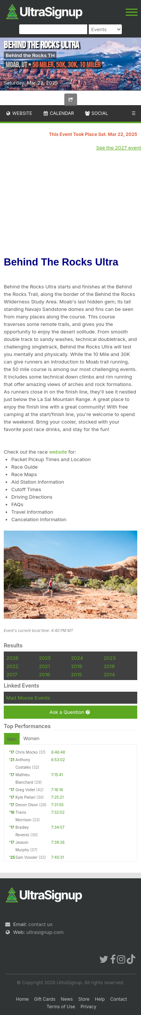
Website (18, 113)
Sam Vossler (26, 857)
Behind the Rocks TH (30, 55)
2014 (109, 674)
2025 (45, 658)
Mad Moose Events (28, 698)
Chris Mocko (26, 752)
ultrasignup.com (45, 932)
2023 (110, 658)
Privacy (88, 1006)
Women (31, 738)
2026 (12, 658)
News (67, 999)
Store (83, 999)
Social (96, 113)
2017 (11, 674)
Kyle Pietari (25, 797)
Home (22, 999)
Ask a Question (69, 712)
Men (12, 739)
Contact (118, 999)
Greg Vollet (25, 789)
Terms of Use (61, 1006)
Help (100, 999)
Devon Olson (26, 804)
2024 (77, 658)
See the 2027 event (118, 148)
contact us (40, 924)
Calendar (58, 113)
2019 (76, 666)
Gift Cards (45, 999)
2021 (44, 666)
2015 (76, 674)
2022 (12, 666)
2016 (44, 674)
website (58, 452)
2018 (109, 666)
